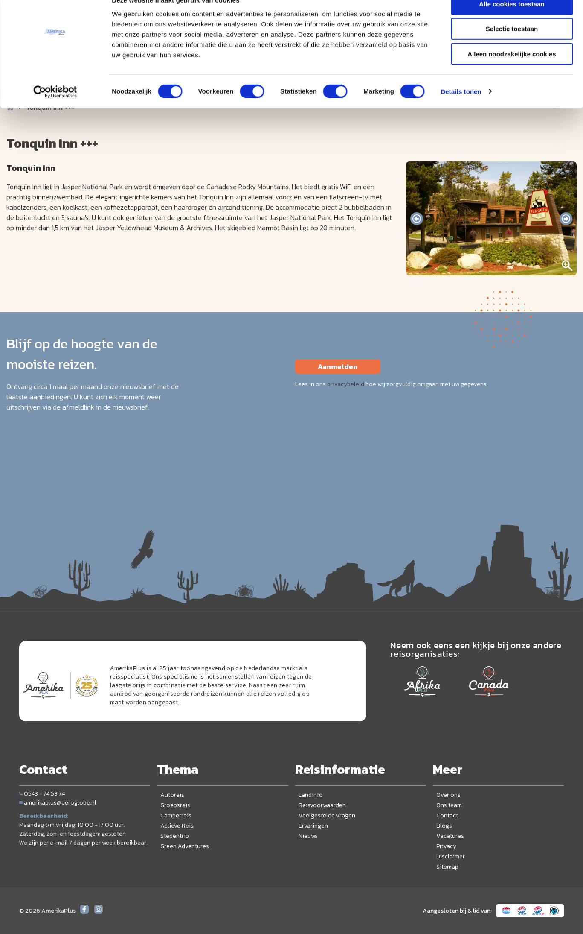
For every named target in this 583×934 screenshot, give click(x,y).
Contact (447, 815)
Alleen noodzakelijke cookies (511, 71)
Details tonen (461, 108)
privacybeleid (345, 384)
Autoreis (172, 795)
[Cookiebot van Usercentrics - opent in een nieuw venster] (55, 108)
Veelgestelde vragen (327, 815)
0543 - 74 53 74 (42, 793)
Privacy (446, 846)
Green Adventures (184, 846)
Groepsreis (175, 805)
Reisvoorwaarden (322, 805)
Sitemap (447, 866)
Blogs (444, 825)
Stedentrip (174, 836)
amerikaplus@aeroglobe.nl (57, 802)
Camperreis (175, 815)
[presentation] (416, 218)
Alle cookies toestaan (511, 21)
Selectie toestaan (512, 46)
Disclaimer (450, 856)
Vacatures (450, 836)
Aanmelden (337, 366)
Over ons (448, 795)
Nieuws (308, 836)
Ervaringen (313, 825)
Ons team (449, 805)
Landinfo (311, 795)
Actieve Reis (177, 825)
